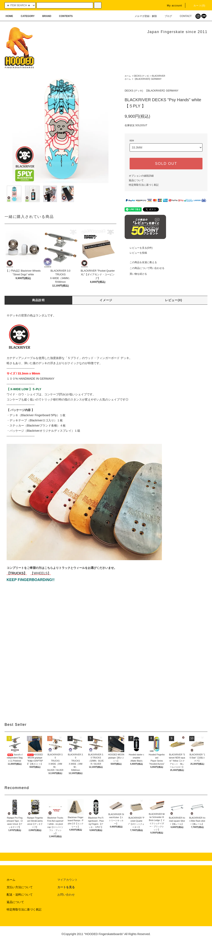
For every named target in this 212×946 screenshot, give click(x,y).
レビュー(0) (173, 300)
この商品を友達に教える (141, 262)
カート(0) (196, 5)
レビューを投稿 (136, 252)
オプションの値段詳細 (141, 175)
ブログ (166, 16)
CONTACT (183, 16)
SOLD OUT (166, 164)
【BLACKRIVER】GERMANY (147, 79)
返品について (136, 180)
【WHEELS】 (40, 573)
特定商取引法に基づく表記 (144, 184)
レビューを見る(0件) (139, 247)
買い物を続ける (136, 273)
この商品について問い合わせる (144, 268)
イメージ (106, 300)
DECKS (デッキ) (141, 76)
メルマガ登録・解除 (143, 16)
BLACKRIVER (158, 76)
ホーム (128, 76)
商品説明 (38, 300)
